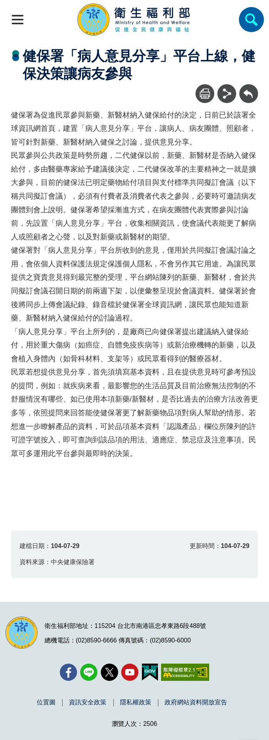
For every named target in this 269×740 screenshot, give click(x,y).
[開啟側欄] (17, 19)
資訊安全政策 (87, 702)
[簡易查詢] (251, 19)
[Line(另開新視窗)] (88, 672)
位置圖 (46, 702)
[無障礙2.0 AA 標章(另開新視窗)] (185, 672)
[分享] (226, 93)
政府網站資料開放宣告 (196, 702)
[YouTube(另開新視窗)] (129, 672)
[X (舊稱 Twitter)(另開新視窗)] (109, 672)
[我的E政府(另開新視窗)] (150, 672)
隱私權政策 (135, 702)
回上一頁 (248, 88)
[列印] (204, 93)
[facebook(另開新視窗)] (68, 672)
